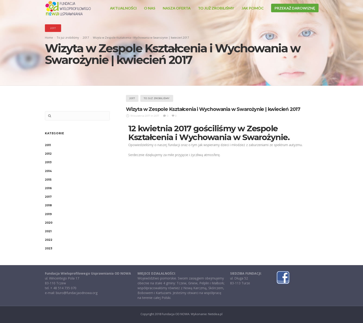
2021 (48, 231)
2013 (48, 162)
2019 (48, 214)
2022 (48, 239)
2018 (48, 205)
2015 (48, 179)
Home (49, 38)
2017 (86, 38)
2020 (48, 222)
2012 (48, 153)
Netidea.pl (215, 314)
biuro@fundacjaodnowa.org (76, 293)
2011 (48, 145)
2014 (48, 171)
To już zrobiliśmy (68, 38)
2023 (48, 248)
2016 (48, 188)
